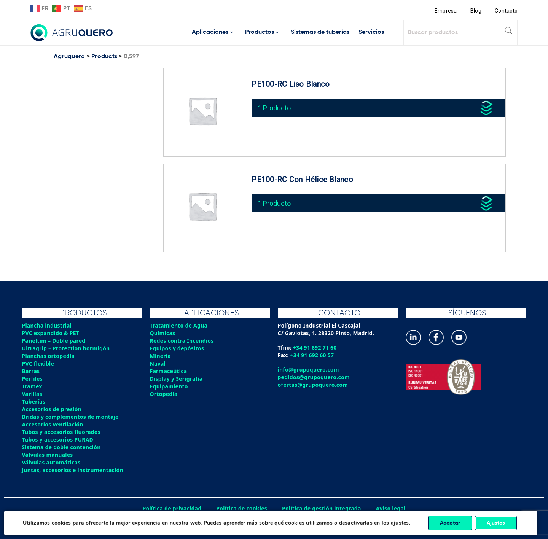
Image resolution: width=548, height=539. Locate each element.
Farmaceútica (168, 371)
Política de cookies (241, 508)
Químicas (162, 333)
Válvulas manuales (47, 454)
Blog (475, 11)
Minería (160, 355)
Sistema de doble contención (61, 447)
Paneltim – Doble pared (54, 340)
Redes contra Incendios (182, 340)
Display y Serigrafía (176, 378)
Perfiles (32, 378)
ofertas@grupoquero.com (313, 384)
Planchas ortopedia (48, 355)
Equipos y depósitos (177, 348)
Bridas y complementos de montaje (70, 416)
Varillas (32, 393)
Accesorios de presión (51, 409)
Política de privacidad (172, 508)
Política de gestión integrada (321, 508)
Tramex (32, 386)
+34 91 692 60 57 (312, 355)
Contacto (506, 11)
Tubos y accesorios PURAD (58, 439)
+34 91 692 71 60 (315, 347)
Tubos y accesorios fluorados (61, 432)
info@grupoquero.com (308, 369)
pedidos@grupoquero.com (314, 377)
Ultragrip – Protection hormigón (66, 348)
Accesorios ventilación (52, 424)
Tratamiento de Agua (179, 325)
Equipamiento (169, 386)
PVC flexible (38, 363)
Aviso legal (391, 508)
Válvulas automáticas (51, 462)
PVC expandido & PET (51, 333)
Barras (31, 371)
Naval (158, 363)
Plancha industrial (47, 325)
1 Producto (274, 108)
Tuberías (34, 401)
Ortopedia (164, 393)
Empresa (446, 11)
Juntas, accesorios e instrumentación (72, 470)
